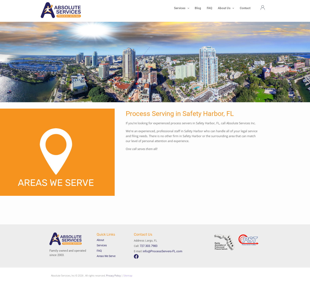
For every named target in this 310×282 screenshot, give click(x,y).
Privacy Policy (113, 275)
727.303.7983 (148, 246)
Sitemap (127, 275)
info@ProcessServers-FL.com (161, 251)
